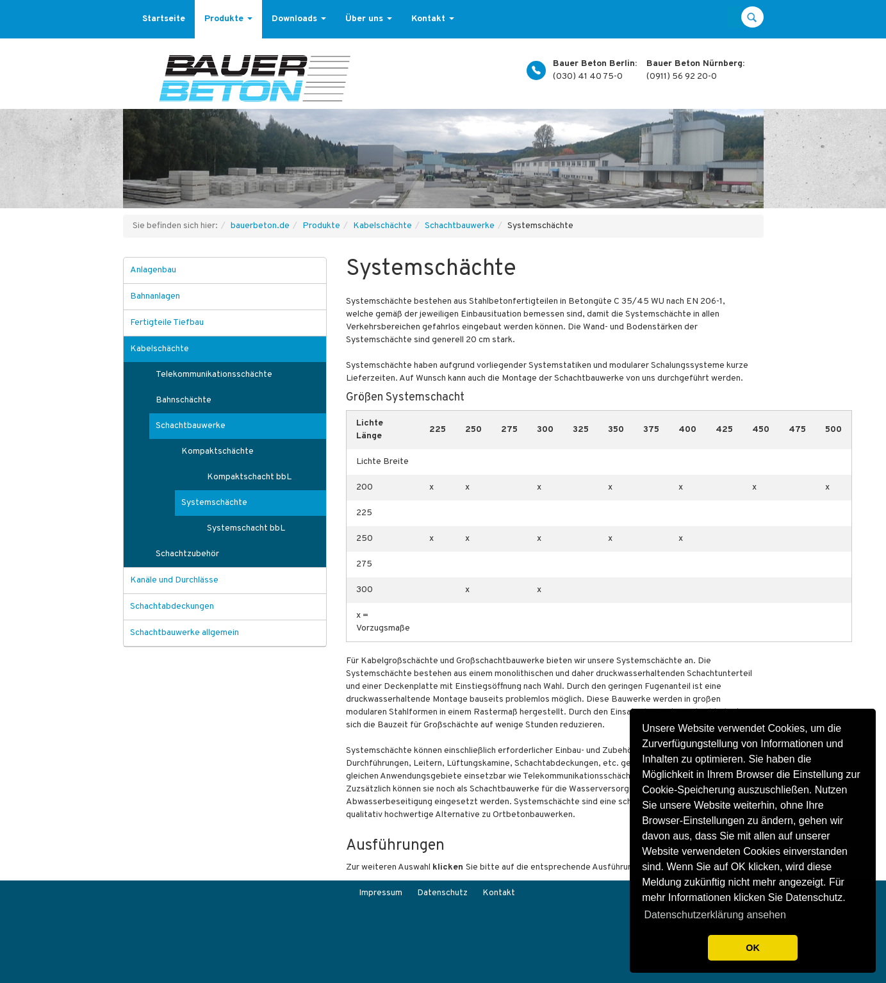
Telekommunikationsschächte (214, 374)
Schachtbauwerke (460, 225)
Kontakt (432, 18)
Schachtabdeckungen (172, 606)
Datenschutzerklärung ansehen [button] (714, 914)
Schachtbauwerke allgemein (184, 632)
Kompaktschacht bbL (249, 477)
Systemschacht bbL (246, 528)
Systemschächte (214, 502)
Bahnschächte (183, 400)
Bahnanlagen (155, 296)
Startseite (163, 18)
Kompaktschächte (217, 451)
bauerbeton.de (260, 225)
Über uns (368, 18)
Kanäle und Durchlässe (174, 580)
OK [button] (753, 948)
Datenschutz (442, 893)
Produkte (228, 18)
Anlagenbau (153, 270)
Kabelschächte (382, 225)
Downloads (299, 18)
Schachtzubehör (187, 554)
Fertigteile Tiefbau (167, 322)
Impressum (380, 893)
